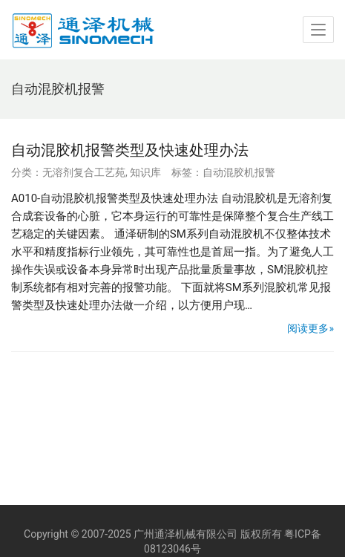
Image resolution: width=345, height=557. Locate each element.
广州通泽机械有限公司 (185, 534)
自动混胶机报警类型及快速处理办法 (130, 150)
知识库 (145, 172)
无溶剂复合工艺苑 (83, 172)
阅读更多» (310, 328)
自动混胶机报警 (239, 172)
